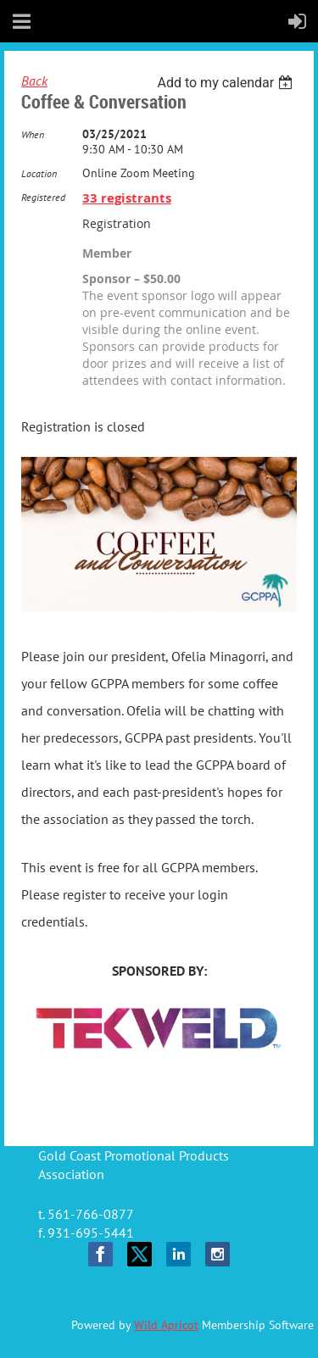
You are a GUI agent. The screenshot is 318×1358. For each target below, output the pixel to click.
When (32, 134)
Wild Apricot (166, 1325)
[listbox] (227, 82)
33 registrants (126, 198)
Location (39, 173)
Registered (43, 197)
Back (34, 80)
